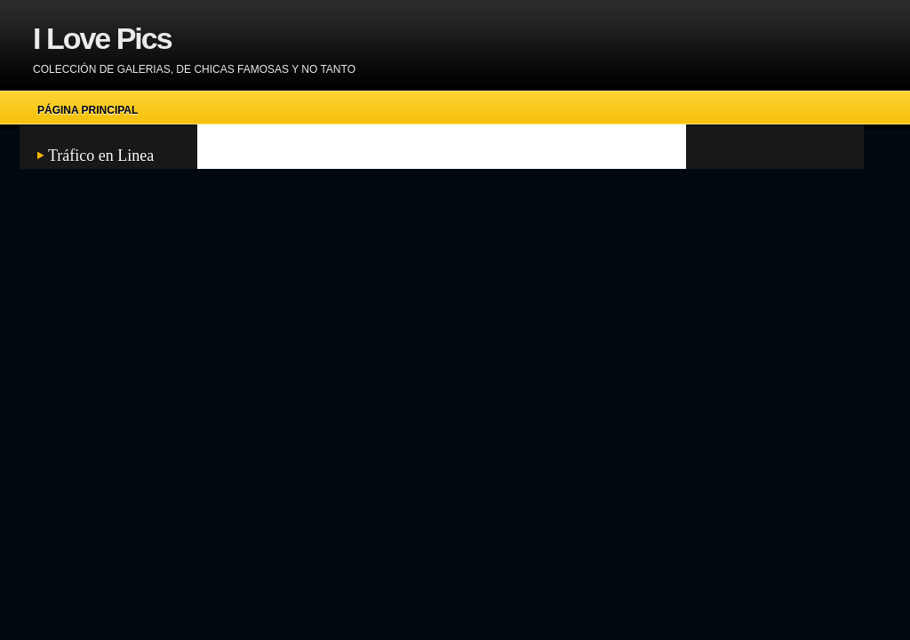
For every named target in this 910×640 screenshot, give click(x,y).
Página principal (87, 110)
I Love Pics (102, 38)
